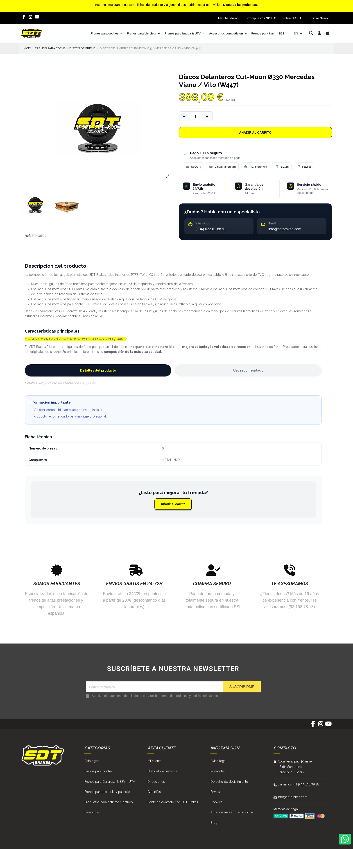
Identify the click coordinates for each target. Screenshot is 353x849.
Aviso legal (218, 761)
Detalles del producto (98, 370)
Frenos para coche (98, 771)
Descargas (92, 812)
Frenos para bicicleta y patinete (107, 792)
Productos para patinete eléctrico (108, 802)
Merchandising (228, 18)
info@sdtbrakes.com (293, 797)
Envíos (215, 792)
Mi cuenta (154, 761)
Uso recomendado (248, 370)
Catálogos (91, 761)
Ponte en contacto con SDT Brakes (172, 802)
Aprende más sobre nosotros (231, 812)
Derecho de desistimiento (229, 781)
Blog (213, 822)
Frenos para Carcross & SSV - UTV (109, 781)
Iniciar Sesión (319, 18)
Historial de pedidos (162, 771)
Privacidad (217, 771)
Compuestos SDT (261, 18)
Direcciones (156, 781)
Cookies (216, 802)
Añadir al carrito (255, 132)
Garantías (154, 792)
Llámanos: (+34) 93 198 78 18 (298, 784)
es (298, 33)
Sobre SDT (292, 18)
